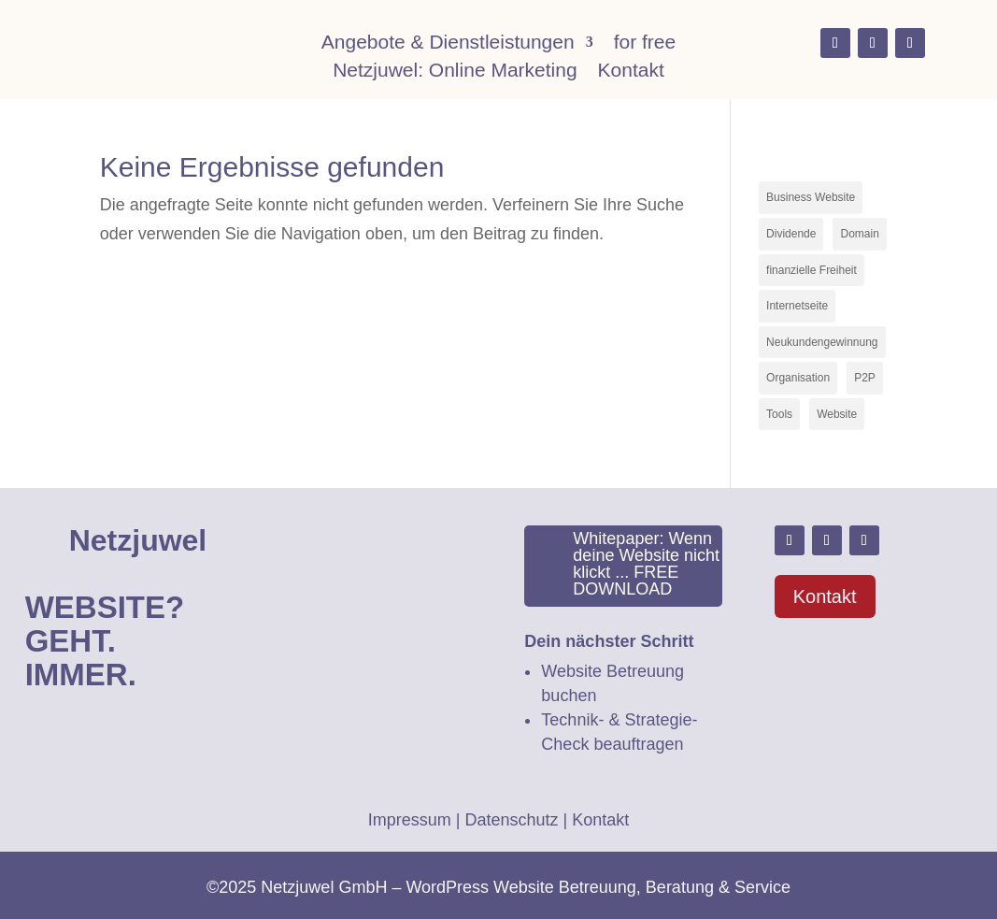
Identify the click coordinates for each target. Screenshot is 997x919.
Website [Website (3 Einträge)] (837, 414)
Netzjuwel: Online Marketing (455, 72)
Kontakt (631, 72)
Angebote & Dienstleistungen (448, 44)
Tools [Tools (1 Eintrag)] (779, 414)
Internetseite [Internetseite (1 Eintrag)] (797, 305)
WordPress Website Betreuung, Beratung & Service (598, 887)
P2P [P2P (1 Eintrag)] (865, 377)
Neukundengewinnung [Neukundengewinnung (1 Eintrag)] (821, 342)
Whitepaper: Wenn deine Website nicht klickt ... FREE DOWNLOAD (646, 563)
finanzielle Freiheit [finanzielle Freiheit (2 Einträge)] (811, 270)
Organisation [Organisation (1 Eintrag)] (798, 377)
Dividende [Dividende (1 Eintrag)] (791, 233)
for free (645, 44)
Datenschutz (511, 820)
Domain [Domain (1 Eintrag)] (859, 233)
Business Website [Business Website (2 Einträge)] (810, 197)
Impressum (409, 820)
